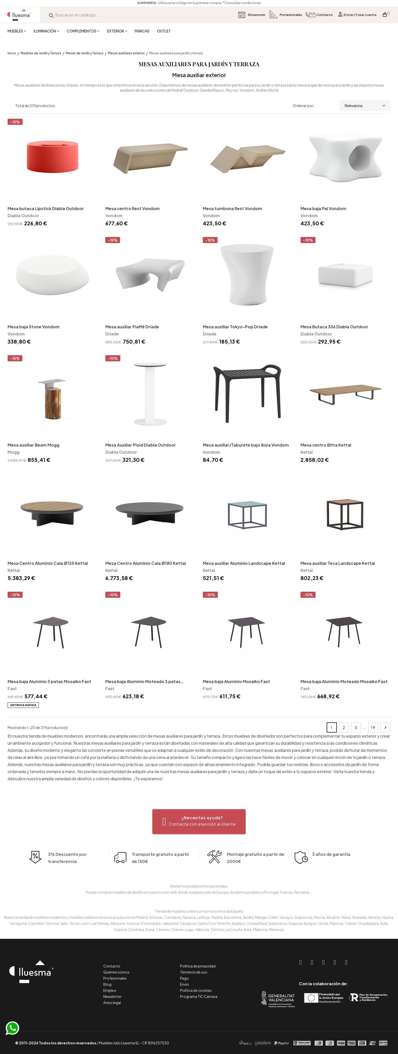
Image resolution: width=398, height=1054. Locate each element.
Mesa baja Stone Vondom (34, 326)
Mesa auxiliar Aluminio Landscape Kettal (244, 563)
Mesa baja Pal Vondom (323, 208)
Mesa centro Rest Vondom (132, 208)
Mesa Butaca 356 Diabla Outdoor (334, 326)
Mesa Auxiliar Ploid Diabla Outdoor (140, 445)
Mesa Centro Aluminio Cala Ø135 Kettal (48, 563)
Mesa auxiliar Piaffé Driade (132, 326)
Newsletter (112, 996)
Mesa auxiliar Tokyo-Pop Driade (235, 326)
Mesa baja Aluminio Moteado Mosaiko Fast (344, 681)
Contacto (111, 966)
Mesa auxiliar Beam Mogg (33, 445)
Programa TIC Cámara (198, 996)
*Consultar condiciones (242, 3)
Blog (107, 984)
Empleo (109, 990)
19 (373, 727)
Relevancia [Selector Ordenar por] (365, 105)
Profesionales (115, 978)
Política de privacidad (197, 966)
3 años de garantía (331, 869)
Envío (184, 984)
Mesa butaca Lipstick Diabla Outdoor (46, 208)
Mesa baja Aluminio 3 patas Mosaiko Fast (49, 681)
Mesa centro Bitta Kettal (326, 445)
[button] (199, 821)
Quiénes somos (116, 972)
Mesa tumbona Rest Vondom (232, 208)
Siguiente (385, 727)
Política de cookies (196, 990)
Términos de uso (193, 972)
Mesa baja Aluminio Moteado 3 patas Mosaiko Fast (142, 682)
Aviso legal (112, 1002)
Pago (184, 978)
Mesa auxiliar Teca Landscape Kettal (338, 563)
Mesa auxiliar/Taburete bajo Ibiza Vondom (246, 445)
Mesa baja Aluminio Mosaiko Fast (236, 681)
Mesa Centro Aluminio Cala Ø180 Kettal (145, 563)
